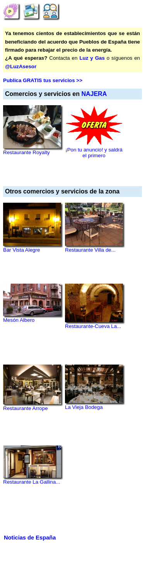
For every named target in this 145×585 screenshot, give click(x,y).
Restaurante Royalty (26, 152)
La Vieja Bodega (84, 407)
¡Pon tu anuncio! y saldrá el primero (93, 152)
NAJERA (94, 94)
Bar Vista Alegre (21, 250)
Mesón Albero (19, 320)
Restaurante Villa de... (90, 250)
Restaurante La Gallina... (31, 482)
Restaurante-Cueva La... (93, 326)
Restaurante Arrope (25, 408)
